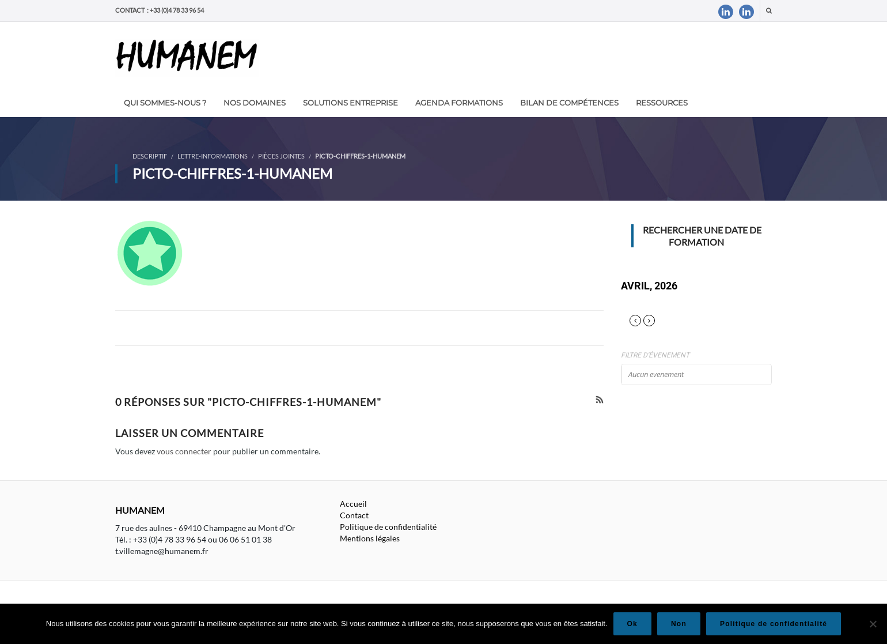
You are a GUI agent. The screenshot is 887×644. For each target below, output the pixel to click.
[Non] (872, 624)
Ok (632, 624)
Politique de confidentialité (388, 527)
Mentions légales (370, 538)
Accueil (353, 504)
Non (679, 624)
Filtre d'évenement (655, 355)
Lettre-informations (212, 156)
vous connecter (184, 451)
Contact (354, 515)
